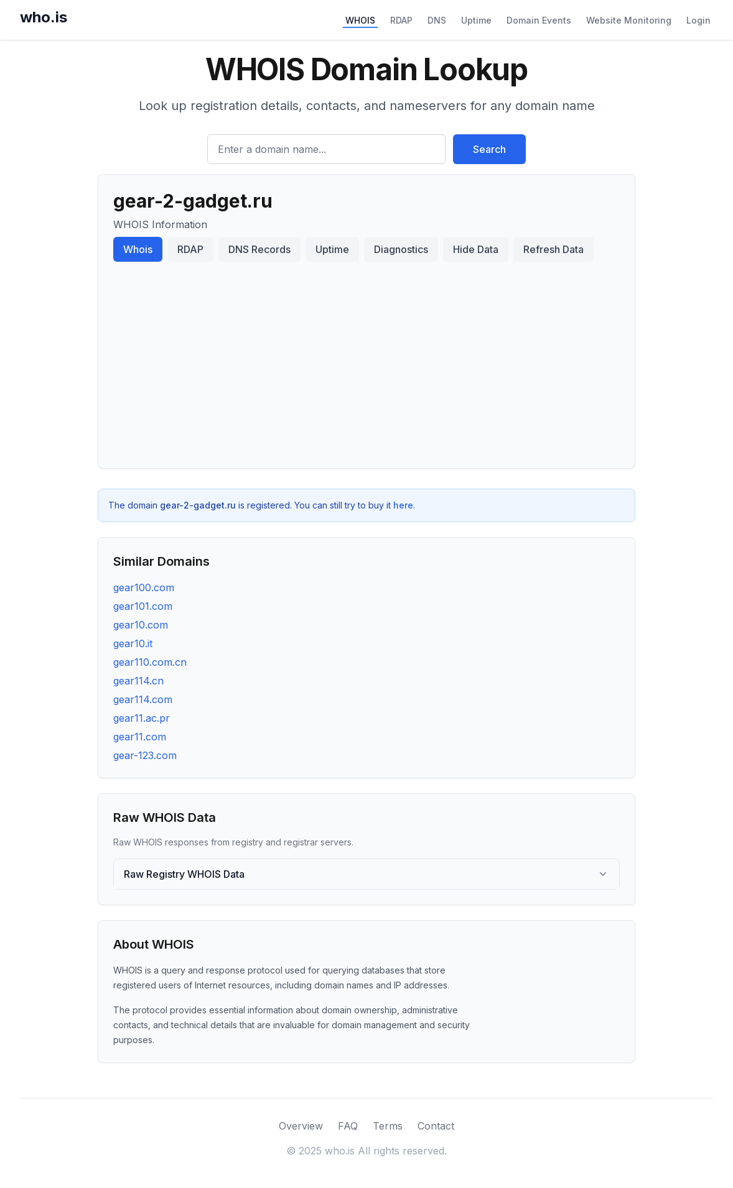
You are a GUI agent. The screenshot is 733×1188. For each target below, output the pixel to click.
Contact (436, 1126)
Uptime (476, 20)
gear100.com (143, 587)
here (403, 505)
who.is (43, 17)
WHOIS (360, 20)
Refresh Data (553, 249)
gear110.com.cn (150, 662)
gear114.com (142, 699)
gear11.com (139, 736)
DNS (436, 20)
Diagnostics (401, 249)
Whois (137, 249)
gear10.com (140, 625)
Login (698, 20)
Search (489, 149)
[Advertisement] (366, 360)
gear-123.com (145, 755)
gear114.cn (138, 681)
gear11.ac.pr (141, 718)
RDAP (401, 20)
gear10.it (132, 643)
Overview (301, 1126)
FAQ (348, 1126)
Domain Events (539, 20)
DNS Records (259, 249)
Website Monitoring (628, 20)
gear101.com (142, 606)
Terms (388, 1126)
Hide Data (475, 249)
